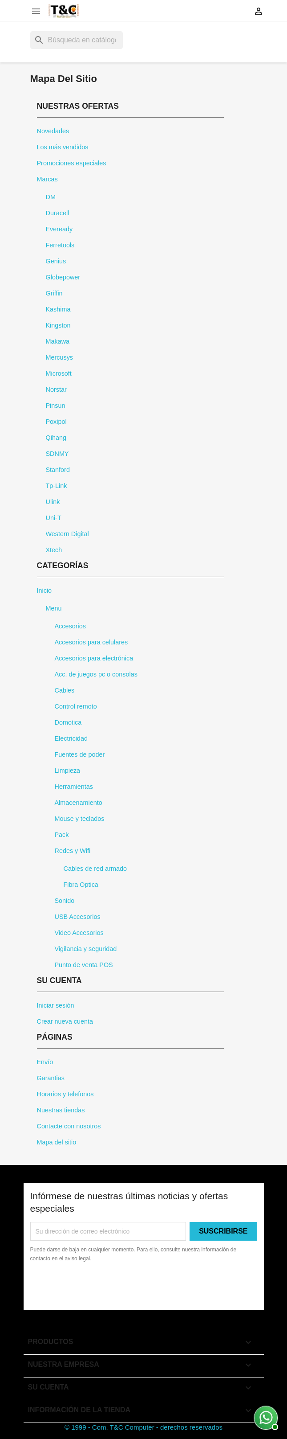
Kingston (58, 325)
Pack (62, 834)
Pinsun (55, 405)
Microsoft (59, 373)
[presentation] (104, 1287)
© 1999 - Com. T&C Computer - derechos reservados (143, 1427)
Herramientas (74, 786)
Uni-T (53, 517)
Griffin (54, 293)
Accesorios (70, 626)
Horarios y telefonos (65, 1094)
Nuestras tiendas (61, 1110)
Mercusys (59, 357)
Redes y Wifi (73, 850)
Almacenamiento (78, 802)
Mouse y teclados (80, 818)
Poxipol (56, 421)
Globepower (63, 277)
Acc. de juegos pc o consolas (96, 674)
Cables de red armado (95, 868)
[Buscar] (76, 40)
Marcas (47, 179)
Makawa (58, 341)
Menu (54, 608)
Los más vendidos (63, 147)
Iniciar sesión (55, 1005)
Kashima (58, 309)
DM (51, 197)
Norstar (56, 389)
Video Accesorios (79, 932)
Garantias (51, 1078)
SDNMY (57, 453)
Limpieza (68, 770)
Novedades (53, 131)
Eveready (59, 229)
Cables (65, 690)
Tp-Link (56, 485)
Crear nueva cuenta (65, 1021)
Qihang (56, 437)
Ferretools (60, 245)
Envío (45, 1062)
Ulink (53, 501)
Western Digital (67, 533)
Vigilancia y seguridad (86, 948)
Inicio (44, 590)
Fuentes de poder (80, 754)
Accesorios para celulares (91, 642)
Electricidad (71, 738)
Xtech (54, 549)
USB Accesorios (78, 916)
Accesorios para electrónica (94, 658)
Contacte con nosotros (69, 1126)
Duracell (57, 213)
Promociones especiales (71, 163)
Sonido (65, 900)
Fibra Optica (81, 884)
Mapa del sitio (57, 1142)
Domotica (68, 722)
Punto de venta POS (84, 964)
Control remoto (76, 706)
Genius (56, 261)
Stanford (58, 469)
